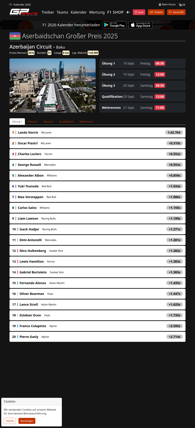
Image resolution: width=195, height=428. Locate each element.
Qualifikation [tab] (66, 121)
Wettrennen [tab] (86, 121)
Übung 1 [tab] (17, 121)
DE (182, 4)
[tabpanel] (97, 234)
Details (10, 421)
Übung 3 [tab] (48, 121)
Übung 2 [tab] (33, 121)
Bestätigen (27, 421)
